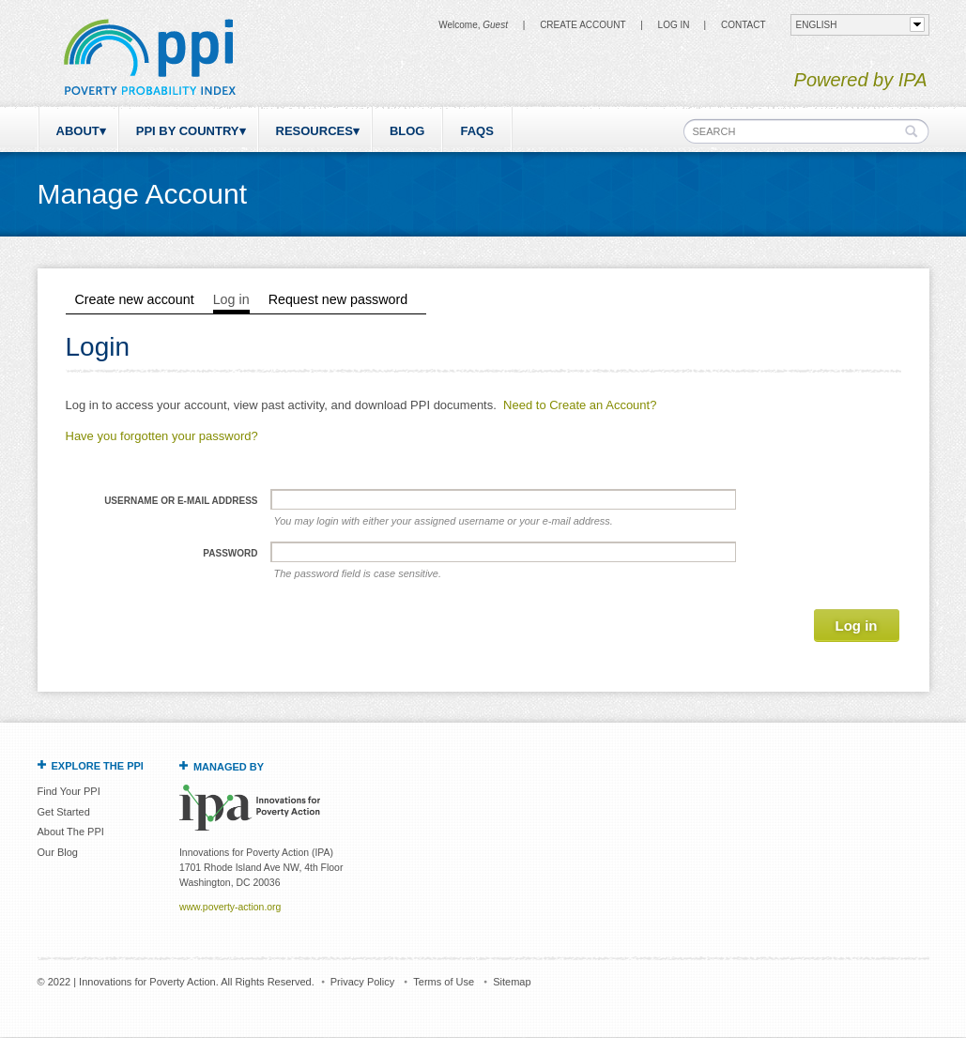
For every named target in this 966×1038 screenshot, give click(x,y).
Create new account (134, 299)
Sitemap (511, 981)
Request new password (338, 299)
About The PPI (71, 831)
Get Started (64, 811)
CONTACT (743, 25)
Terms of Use (443, 981)
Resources (314, 131)
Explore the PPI (98, 765)
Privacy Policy (362, 981)
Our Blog (58, 852)
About (78, 131)
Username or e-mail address (180, 501)
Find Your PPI (69, 791)
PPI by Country (187, 131)
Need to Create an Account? (579, 405)
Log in (674, 25)
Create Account (582, 25)
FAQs (476, 131)
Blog (407, 131)
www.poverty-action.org (230, 907)
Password (230, 553)
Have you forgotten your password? (162, 436)
